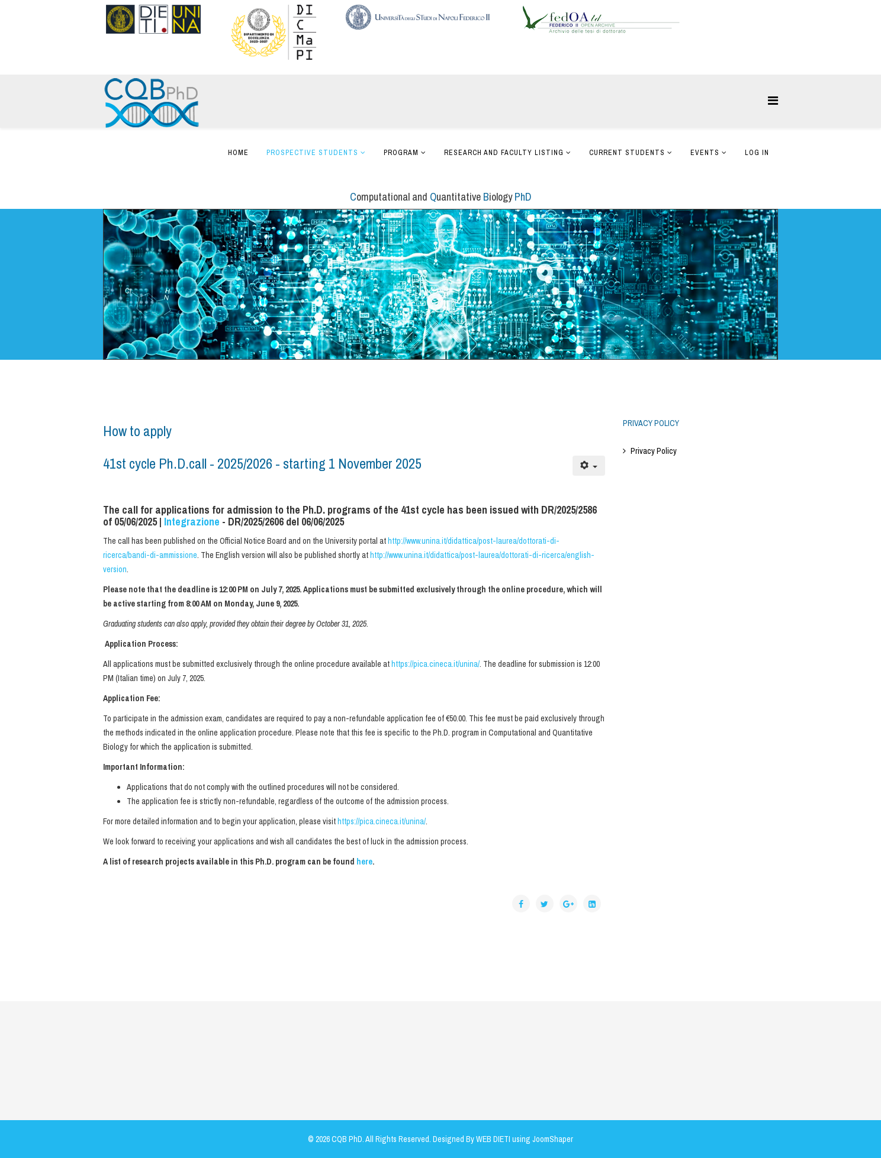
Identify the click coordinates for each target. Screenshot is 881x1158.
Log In (757, 152)
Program (401, 152)
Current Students (627, 152)
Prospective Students (312, 152)
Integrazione (192, 521)
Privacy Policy (654, 451)
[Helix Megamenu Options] (773, 100)
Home (238, 152)
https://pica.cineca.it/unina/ (435, 664)
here (364, 861)
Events (704, 152)
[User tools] (589, 466)
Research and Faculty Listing (504, 152)
